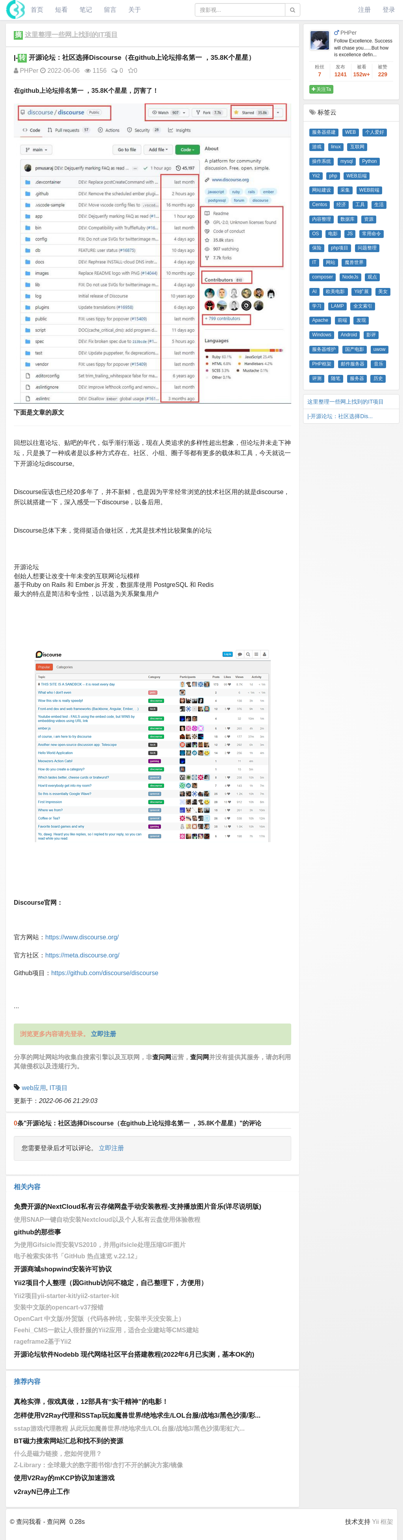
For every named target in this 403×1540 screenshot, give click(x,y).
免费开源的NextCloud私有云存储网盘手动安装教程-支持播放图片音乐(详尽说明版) (137, 1206)
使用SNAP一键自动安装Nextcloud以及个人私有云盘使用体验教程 (107, 1219)
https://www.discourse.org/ (82, 937)
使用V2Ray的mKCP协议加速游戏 (64, 1478)
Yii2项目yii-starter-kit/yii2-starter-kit (66, 1296)
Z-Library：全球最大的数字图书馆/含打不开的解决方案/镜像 (98, 1465)
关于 (134, 9)
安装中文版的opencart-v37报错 (59, 1307)
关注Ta (321, 89)
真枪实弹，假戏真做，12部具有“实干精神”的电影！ (91, 1401)
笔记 (85, 9)
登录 (389, 9)
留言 (110, 9)
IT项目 (59, 1087)
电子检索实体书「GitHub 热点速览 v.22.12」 (77, 1256)
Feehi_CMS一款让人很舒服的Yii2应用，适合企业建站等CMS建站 (106, 1330)
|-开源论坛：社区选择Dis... (340, 416)
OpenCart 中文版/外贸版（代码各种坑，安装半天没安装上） (99, 1318)
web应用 (34, 1087)
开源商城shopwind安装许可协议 (63, 1269)
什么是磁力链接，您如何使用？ (58, 1453)
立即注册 (111, 1148)
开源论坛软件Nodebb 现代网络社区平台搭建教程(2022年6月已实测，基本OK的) (134, 1354)
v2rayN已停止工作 (42, 1492)
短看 (61, 9)
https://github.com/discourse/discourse (104, 973)
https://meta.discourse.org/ (82, 955)
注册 (364, 9)
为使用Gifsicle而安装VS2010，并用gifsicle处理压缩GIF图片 (100, 1244)
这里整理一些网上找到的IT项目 (71, 35)
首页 (37, 9)
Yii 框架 (382, 1521)
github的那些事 (37, 1232)
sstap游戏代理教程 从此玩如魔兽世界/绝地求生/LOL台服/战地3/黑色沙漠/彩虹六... (129, 1428)
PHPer (26, 70)
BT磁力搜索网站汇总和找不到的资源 (68, 1441)
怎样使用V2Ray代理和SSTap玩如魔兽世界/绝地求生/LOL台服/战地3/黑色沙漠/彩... (137, 1415)
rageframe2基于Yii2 (42, 1341)
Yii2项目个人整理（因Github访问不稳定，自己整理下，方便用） (110, 1283)
